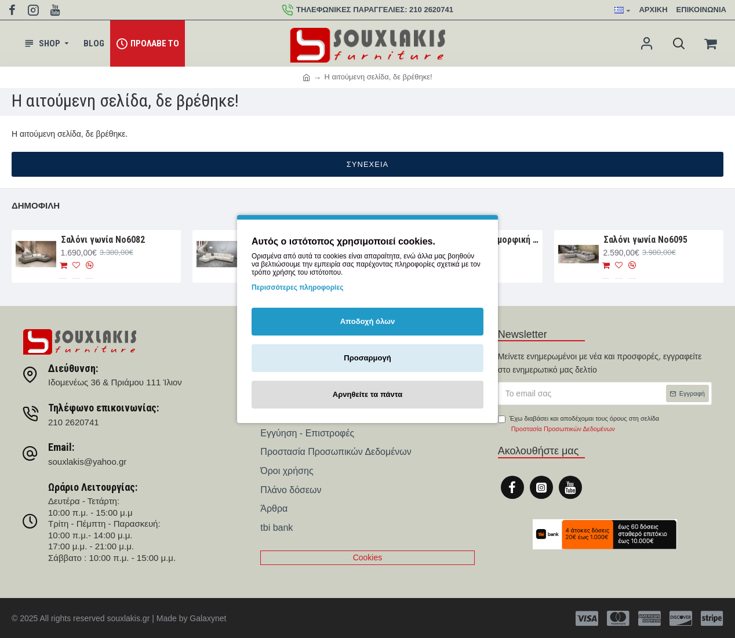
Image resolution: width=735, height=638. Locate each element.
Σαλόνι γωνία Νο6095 (645, 239)
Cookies (368, 557)
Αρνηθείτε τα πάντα (367, 394)
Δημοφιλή (36, 205)
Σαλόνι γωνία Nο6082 (103, 239)
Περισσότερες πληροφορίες (297, 287)
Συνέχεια (367, 164)
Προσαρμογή (367, 357)
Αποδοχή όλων (367, 321)
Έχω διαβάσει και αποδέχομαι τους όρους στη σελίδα (578, 424)
